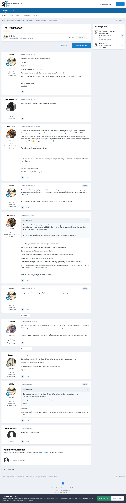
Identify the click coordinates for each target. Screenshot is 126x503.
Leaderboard (36, 15)
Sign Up (120, 4)
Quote (27, 92)
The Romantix (60, 73)
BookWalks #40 (103, 43)
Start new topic (64, 45)
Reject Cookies (117, 498)
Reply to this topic (81, 45)
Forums (4, 15)
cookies (48, 498)
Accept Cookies (103, 498)
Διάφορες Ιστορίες (27, 38)
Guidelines (27, 15)
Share (71, 37)
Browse (5, 11)
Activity (13, 10)
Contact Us (64, 488)
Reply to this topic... (19, 460)
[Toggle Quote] (24, 220)
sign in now (43, 452)
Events (18, 15)
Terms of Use (15, 498)
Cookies (72, 488)
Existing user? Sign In (107, 4)
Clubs (11, 15)
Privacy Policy (55, 488)
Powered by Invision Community (63, 492)
